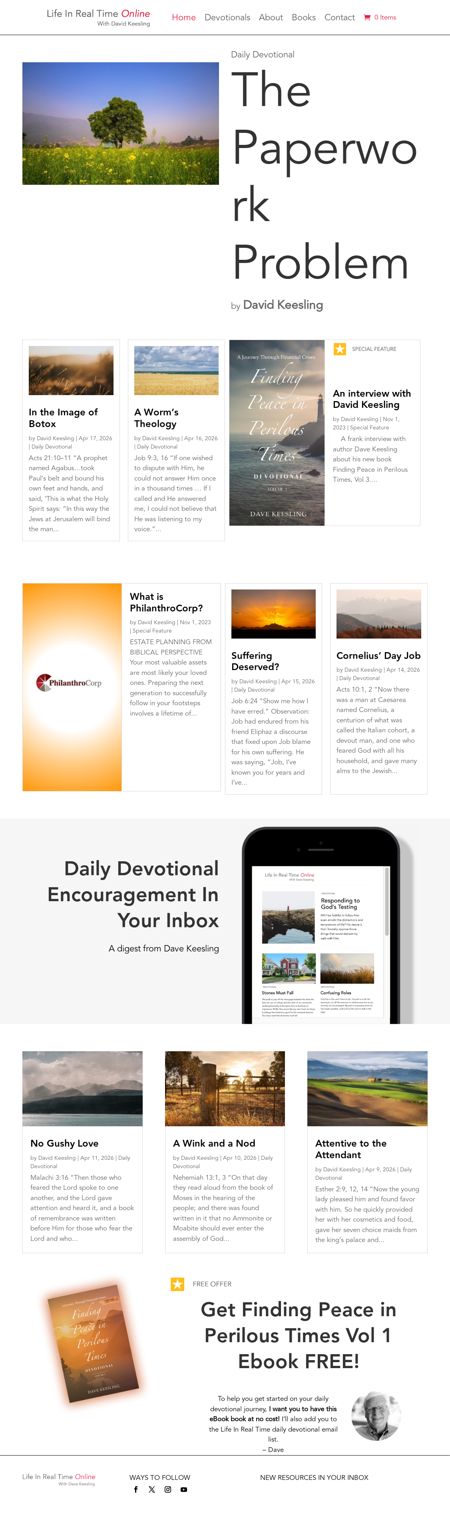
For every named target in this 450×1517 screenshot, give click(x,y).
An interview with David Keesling (372, 399)
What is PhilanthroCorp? (166, 602)
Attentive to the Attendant (351, 1149)
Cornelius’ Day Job (379, 656)
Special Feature (369, 427)
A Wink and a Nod (214, 1143)
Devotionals (227, 19)
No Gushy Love (64, 1143)
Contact (340, 19)
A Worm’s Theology (156, 418)
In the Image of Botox (63, 418)
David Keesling (283, 305)
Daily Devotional (52, 447)
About (271, 19)
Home (184, 19)
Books (304, 19)
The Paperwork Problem (324, 177)
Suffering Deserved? (255, 662)
